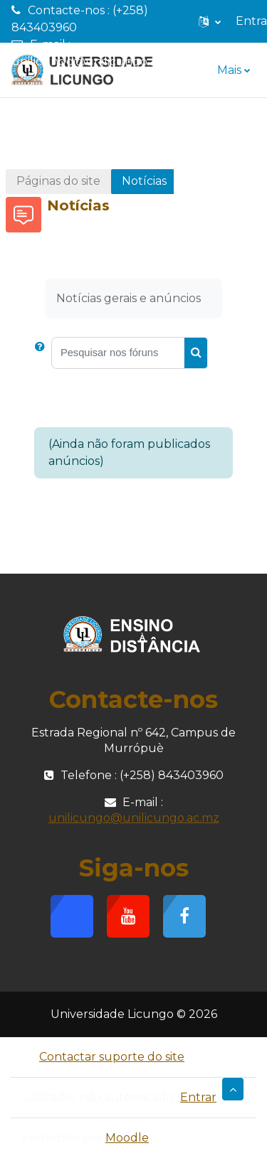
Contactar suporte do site (103, 1056)
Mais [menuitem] (229, 70)
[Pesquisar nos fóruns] (117, 353)
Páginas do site (58, 181)
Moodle (127, 1137)
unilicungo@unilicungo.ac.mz (96, 61)
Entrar (198, 1097)
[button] (209, 21)
